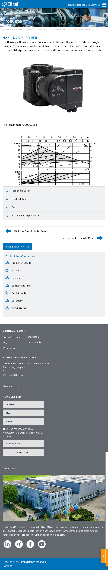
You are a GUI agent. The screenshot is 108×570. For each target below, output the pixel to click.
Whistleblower (10, 347)
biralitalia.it (8, 29)
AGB (5, 342)
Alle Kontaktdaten (12, 386)
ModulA (56, 29)
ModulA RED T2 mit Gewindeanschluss (78, 29)
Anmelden (22, 452)
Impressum (33, 336)
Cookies (7, 565)
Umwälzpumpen (43, 29)
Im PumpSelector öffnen (17, 246)
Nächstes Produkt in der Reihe (30, 231)
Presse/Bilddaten (12, 337)
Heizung (29, 29)
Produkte (19, 29)
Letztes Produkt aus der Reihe (78, 237)
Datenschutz (34, 342)
